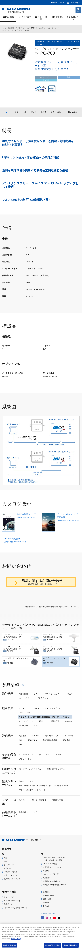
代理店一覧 (8, 916)
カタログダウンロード (12, 913)
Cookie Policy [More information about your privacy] (16, 941)
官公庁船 (7, 881)
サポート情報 (42, 18)
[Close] (78, 929)
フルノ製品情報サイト (22, 852)
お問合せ (46, 918)
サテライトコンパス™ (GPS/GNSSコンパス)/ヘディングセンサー (37, 28)
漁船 (5, 874)
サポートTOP (9, 909)
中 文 (62, 2)
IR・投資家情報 (49, 908)
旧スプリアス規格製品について (15, 920)
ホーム (4, 28)
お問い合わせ (75, 18)
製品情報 (10, 17)
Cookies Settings (9, 947)
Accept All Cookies (52, 947)
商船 (5, 870)
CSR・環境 (47, 911)
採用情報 (46, 915)
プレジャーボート (10, 877)
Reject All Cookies (70, 947)
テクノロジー (26, 18)
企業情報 (59, 17)
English (54, 2)
